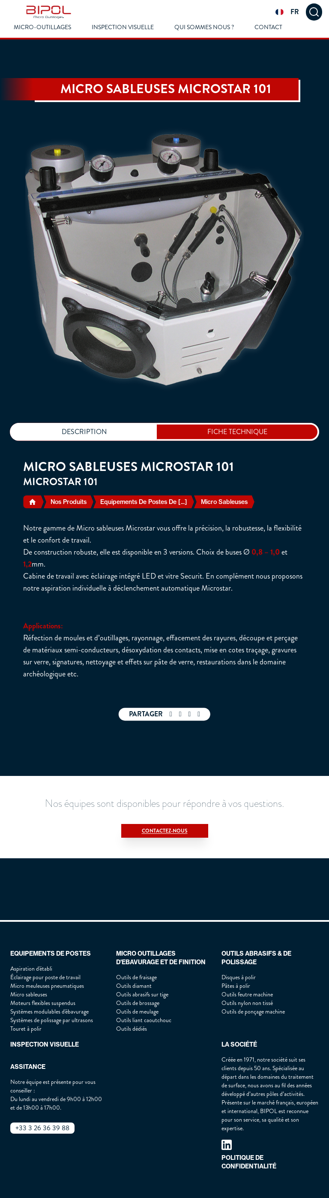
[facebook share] (171, 714)
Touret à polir (26, 1029)
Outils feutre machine (247, 994)
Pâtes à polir (235, 986)
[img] (48, 12)
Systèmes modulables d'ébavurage (49, 1012)
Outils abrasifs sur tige (142, 994)
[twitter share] (189, 714)
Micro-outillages (42, 27)
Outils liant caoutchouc (143, 1020)
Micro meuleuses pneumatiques (47, 986)
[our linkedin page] (226, 1145)
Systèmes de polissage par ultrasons (51, 1020)
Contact (268, 27)
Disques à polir (238, 977)
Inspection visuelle (123, 27)
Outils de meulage (137, 1012)
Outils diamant (134, 986)
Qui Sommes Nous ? (204, 27)
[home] (33, 501)
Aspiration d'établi (31, 969)
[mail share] (198, 714)
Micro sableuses (28, 994)
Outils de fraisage (136, 977)
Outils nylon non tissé (247, 1003)
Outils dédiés (131, 1029)
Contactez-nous (165, 831)
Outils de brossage (137, 1003)
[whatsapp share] (180, 714)
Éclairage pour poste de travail (45, 977)
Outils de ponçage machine (253, 1012)
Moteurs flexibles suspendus (42, 1003)
